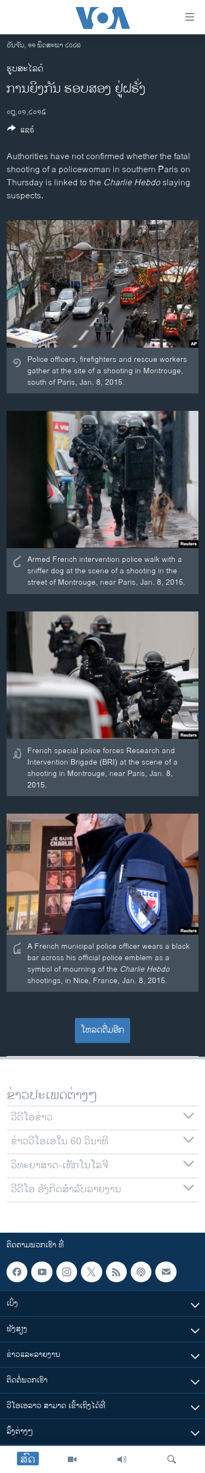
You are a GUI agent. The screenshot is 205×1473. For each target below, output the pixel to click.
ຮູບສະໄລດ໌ (25, 69)
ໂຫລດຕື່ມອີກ (102, 1030)
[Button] (20, 132)
